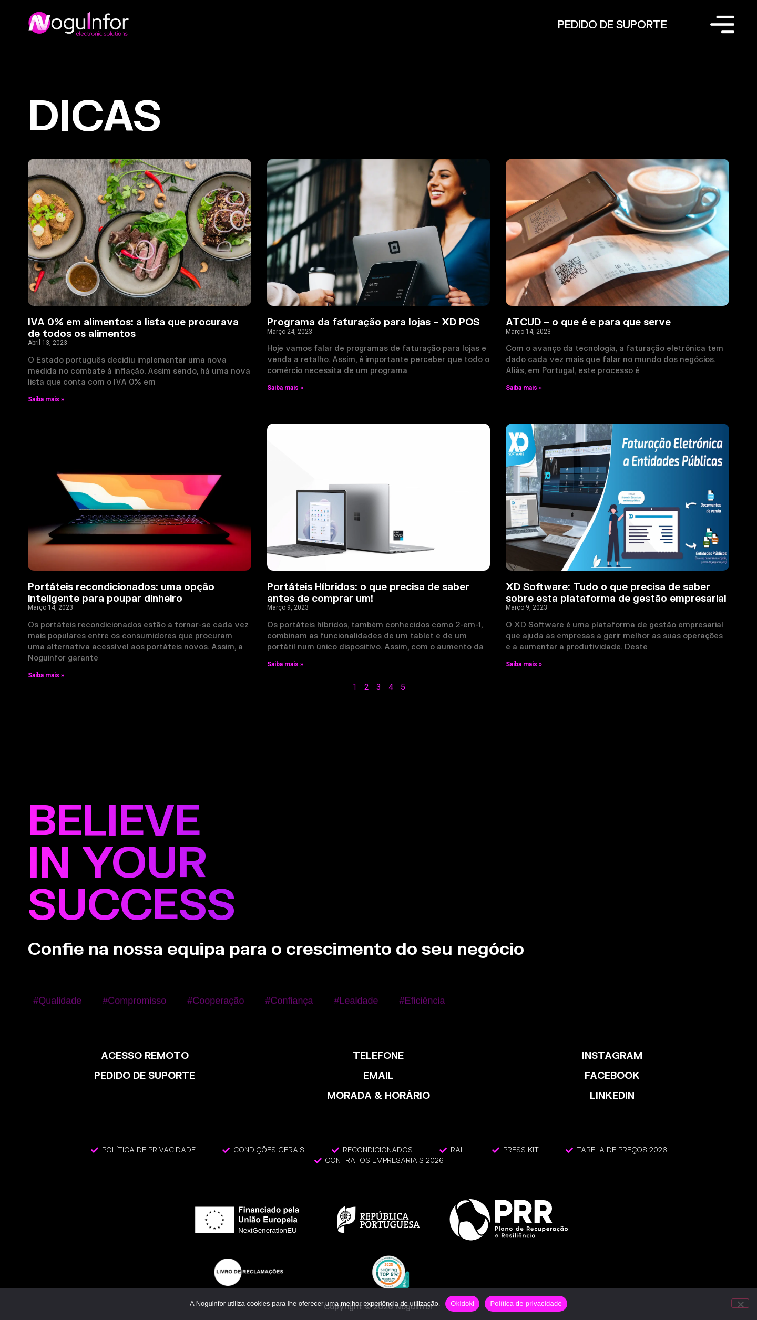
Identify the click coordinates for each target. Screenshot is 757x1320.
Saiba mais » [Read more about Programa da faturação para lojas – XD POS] (285, 387)
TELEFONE (378, 1055)
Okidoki (462, 1303)
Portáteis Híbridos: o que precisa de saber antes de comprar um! (368, 592)
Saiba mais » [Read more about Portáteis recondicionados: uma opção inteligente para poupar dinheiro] (46, 675)
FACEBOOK (612, 1075)
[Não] (740, 1303)
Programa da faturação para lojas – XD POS (373, 321)
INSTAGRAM (612, 1055)
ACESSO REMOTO (145, 1055)
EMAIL (378, 1075)
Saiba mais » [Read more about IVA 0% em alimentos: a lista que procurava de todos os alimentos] (46, 399)
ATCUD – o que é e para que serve (588, 321)
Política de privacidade (526, 1303)
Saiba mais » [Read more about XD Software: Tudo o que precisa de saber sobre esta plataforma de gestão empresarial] (524, 664)
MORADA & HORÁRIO (378, 1095)
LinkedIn (612, 1095)
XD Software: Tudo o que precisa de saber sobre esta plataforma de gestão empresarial (616, 592)
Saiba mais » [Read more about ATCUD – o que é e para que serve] (524, 387)
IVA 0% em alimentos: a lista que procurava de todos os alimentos (133, 327)
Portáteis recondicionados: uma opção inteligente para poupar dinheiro (121, 592)
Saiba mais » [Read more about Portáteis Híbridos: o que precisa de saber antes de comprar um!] (285, 664)
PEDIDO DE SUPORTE (612, 24)
